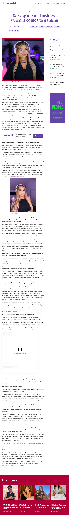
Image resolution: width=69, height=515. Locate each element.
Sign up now (38, 135)
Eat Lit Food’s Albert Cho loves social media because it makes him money (10, 506)
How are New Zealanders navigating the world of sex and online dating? (58, 506)
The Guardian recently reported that (27, 85)
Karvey (30, 113)
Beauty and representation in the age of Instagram (42, 505)
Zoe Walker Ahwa (15, 26)
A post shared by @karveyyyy (20, 370)
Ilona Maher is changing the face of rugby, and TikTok (25, 505)
